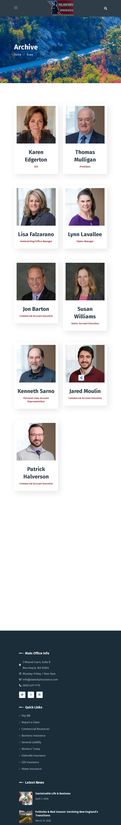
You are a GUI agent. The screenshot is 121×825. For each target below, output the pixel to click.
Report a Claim (31, 722)
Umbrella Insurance (34, 755)
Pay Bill (26, 715)
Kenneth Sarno (36, 391)
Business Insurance (33, 735)
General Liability (31, 742)
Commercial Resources (35, 729)
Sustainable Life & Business (53, 793)
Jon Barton (36, 309)
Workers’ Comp (31, 748)
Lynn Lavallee (85, 234)
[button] (105, 8)
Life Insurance (30, 762)
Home (17, 54)
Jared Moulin (85, 391)
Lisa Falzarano (36, 234)
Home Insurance (32, 768)
